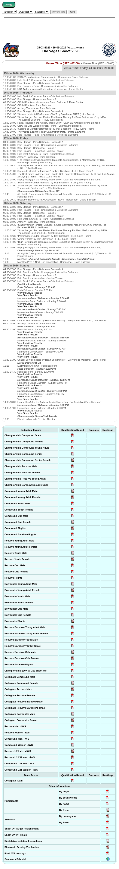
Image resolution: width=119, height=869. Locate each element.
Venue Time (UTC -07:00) (63, 63)
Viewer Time (98, 63)
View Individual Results (29, 292)
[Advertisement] (59, 28)
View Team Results (27, 295)
